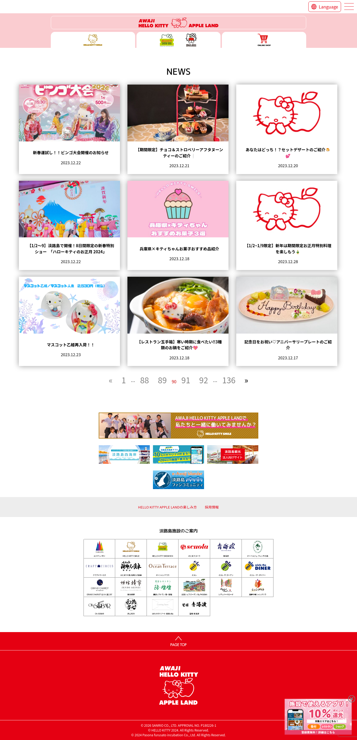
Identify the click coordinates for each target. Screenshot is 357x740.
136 (228, 380)
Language (328, 6)
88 (144, 380)
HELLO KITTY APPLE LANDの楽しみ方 (167, 507)
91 (185, 380)
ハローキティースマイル (93, 40)
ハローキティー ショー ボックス (178, 40)
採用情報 (212, 507)
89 (162, 380)
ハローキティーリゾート (178, 22)
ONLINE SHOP (264, 40)
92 (203, 380)
